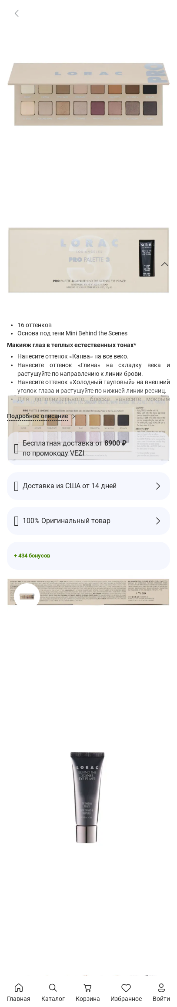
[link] (16, 13)
